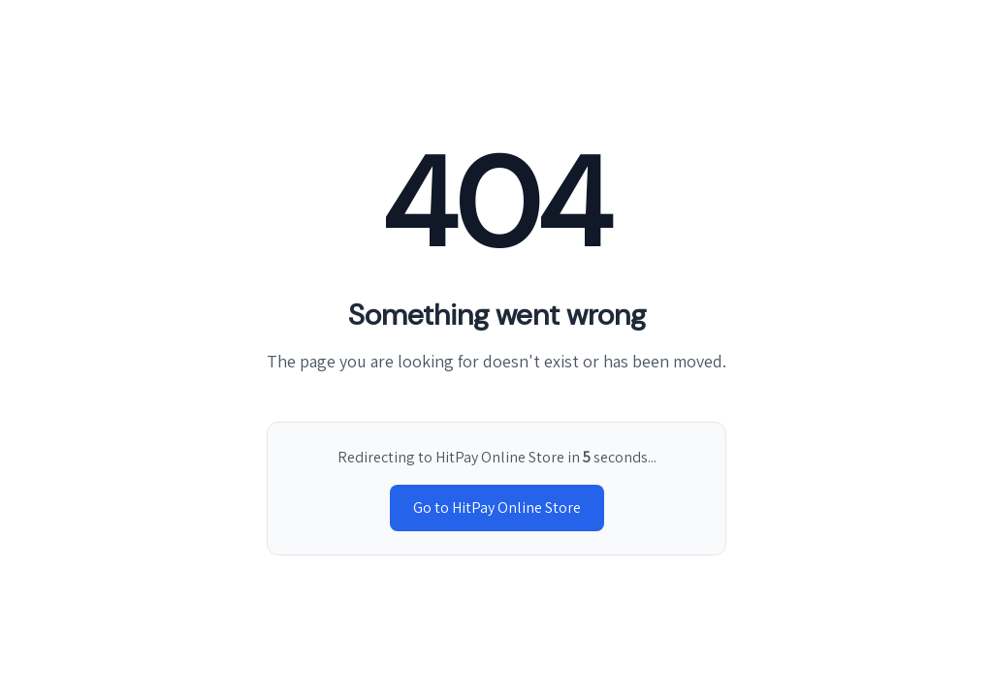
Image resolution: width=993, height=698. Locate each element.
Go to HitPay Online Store (497, 507)
